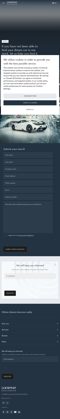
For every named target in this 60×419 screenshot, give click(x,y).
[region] (30, 85)
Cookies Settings (30, 96)
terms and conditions (26, 235)
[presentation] (20, 242)
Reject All (30, 109)
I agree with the (20, 235)
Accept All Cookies (30, 103)
